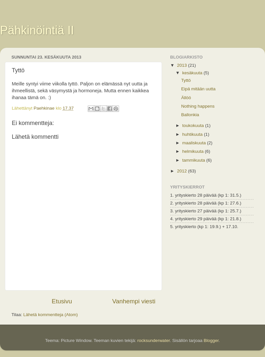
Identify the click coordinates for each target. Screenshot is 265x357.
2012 (182, 171)
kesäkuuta (192, 72)
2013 (182, 65)
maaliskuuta (194, 142)
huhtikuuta (193, 134)
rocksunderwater (153, 340)
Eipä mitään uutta (198, 88)
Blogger (211, 340)
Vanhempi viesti (133, 301)
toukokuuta (193, 125)
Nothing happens (198, 106)
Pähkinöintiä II (37, 30)
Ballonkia (190, 114)
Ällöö (186, 97)
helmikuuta (193, 151)
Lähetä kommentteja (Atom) (50, 314)
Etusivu (62, 301)
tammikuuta (194, 160)
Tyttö (186, 80)
